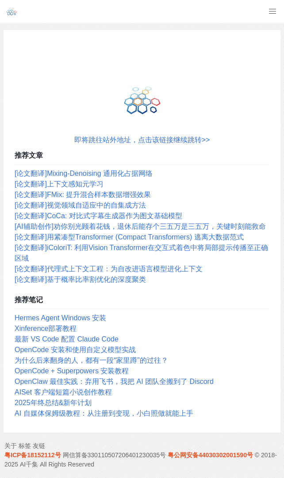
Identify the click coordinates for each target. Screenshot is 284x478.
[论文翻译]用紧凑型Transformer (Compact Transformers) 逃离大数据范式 (129, 237)
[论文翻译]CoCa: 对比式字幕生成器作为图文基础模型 (98, 216)
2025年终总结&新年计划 (53, 402)
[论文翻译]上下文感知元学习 (59, 184)
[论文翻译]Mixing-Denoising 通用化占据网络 (84, 173)
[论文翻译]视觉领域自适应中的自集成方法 (80, 205)
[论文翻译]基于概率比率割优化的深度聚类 (80, 279)
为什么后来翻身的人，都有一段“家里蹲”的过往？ (91, 360)
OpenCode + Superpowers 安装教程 (72, 371)
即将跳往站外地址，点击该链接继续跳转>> (142, 140)
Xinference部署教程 (46, 328)
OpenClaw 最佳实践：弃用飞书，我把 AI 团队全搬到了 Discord (114, 381)
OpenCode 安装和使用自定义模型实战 (75, 349)
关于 (10, 445)
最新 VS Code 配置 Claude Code (67, 339)
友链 (39, 445)
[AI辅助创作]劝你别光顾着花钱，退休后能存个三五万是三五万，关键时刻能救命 (140, 226)
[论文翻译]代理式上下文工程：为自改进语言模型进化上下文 (109, 269)
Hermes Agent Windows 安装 (60, 318)
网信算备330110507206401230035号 (114, 455)
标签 (25, 445)
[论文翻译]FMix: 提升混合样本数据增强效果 (83, 194)
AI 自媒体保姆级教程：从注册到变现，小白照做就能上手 (104, 413)
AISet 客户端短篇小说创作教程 (63, 392)
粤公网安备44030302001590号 (210, 455)
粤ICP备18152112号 (32, 455)
